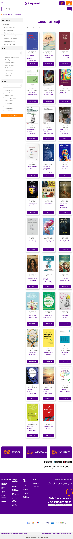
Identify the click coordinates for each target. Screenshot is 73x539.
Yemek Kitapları (4, 500)
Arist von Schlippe (64, 96)
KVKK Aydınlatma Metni (15, 495)
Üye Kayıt (36, 483)
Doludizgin (65, 166)
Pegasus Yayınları (9, 73)
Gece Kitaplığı (32, 241)
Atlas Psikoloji (48, 201)
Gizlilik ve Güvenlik (15, 505)
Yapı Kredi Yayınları (9, 62)
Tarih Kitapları (4, 492)
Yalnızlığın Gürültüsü (65, 239)
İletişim (25, 485)
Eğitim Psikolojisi (9, 27)
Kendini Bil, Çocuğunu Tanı (32, 164)
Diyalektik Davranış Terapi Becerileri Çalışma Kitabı (48, 313)
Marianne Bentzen (32, 317)
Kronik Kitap (7, 75)
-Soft (27, 537)
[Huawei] (67, 462)
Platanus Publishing (46, 278)
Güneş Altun (48, 57)
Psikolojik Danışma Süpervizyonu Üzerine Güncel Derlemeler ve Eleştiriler (64, 127)
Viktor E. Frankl (32, 393)
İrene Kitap (65, 389)
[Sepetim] (68, 3)
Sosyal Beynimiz (32, 424)
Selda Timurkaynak (65, 280)
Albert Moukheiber (64, 391)
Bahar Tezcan (7, 103)
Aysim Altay (7, 93)
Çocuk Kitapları (4, 488)
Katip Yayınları (48, 92)
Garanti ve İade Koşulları (15, 500)
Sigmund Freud (8, 90)
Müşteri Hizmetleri (26, 497)
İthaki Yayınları (8, 70)
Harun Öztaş (48, 281)
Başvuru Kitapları (9, 33)
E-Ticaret (31, 537)
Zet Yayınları (64, 278)
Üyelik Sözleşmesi (15, 490)
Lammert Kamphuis (32, 94)
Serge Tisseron (8, 106)
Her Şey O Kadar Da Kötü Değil (32, 350)
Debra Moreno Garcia (46, 318)
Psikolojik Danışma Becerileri (48, 127)
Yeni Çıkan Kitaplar (26, 488)
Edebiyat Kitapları (4, 484)
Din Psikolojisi (8, 30)
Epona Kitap (48, 203)
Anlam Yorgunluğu (32, 239)
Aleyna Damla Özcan (63, 208)
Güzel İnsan (48, 387)
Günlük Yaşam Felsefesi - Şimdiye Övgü (65, 53)
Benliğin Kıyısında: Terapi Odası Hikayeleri (48, 53)
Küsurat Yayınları (48, 55)
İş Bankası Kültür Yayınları (11, 57)
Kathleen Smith (32, 354)
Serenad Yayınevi (48, 352)
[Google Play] (58, 462)
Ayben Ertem (32, 206)
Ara (67, 8)
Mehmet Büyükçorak (48, 172)
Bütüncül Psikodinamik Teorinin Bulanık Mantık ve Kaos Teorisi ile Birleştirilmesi (48, 276)
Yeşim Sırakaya (32, 243)
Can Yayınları (7, 68)
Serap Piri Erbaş (8, 108)
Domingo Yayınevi (49, 241)
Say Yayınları (32, 92)
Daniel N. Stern (32, 60)
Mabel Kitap (65, 315)
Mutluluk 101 (65, 313)
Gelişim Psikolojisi (9, 41)
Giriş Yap (36, 486)
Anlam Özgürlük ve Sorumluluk (32, 387)
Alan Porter (48, 206)
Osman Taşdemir (65, 243)
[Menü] (2, 3)
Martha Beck (49, 243)
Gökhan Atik (65, 133)
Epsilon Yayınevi (8, 65)
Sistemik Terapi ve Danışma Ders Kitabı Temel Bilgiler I (65, 90)
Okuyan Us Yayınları (30, 390)
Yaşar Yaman (32, 280)
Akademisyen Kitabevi (63, 204)
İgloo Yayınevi (32, 315)
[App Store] (48, 462)
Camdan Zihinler (65, 276)
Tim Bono (64, 317)
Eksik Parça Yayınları (30, 427)
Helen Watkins (8, 95)
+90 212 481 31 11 (60, 502)
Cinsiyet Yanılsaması (65, 164)
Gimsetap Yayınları (65, 241)
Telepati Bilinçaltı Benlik (49, 90)
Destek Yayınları (32, 203)
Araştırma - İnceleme (10, 38)
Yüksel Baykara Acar (9, 98)
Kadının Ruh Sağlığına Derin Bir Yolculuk (64, 202)
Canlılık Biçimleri (32, 53)
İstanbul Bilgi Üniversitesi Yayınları (30, 57)
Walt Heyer (65, 168)
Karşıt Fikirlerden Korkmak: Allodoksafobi (32, 90)
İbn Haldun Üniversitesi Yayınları (46, 168)
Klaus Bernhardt (65, 354)
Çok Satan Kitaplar (26, 492)
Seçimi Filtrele (12, 115)
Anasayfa (4, 14)
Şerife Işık (32, 133)
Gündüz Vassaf (65, 57)
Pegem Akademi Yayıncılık (64, 93)
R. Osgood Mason (48, 94)
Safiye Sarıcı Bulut (48, 133)
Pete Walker (49, 354)
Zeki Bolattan (48, 393)
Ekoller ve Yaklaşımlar (10, 36)
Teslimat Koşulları (14, 485)
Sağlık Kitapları (4, 496)
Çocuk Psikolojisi (9, 44)
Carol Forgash (8, 100)
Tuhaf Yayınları (65, 55)
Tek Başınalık (48, 424)
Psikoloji (11, 14)
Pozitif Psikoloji (48, 164)
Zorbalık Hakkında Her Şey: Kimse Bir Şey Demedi (32, 202)
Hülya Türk (32, 168)
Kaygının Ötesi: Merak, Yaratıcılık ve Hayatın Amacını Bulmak (49, 239)
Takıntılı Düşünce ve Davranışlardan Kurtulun (65, 350)
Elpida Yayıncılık (32, 166)
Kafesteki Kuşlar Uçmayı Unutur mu (32, 276)
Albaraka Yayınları (48, 426)
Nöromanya (65, 387)
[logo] (32, 3)
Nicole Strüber (32, 430)
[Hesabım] (62, 3)
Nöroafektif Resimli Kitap (32, 313)
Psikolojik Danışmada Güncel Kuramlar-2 (32, 127)
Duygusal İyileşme (49, 350)
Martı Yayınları (7, 60)
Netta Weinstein (49, 428)
